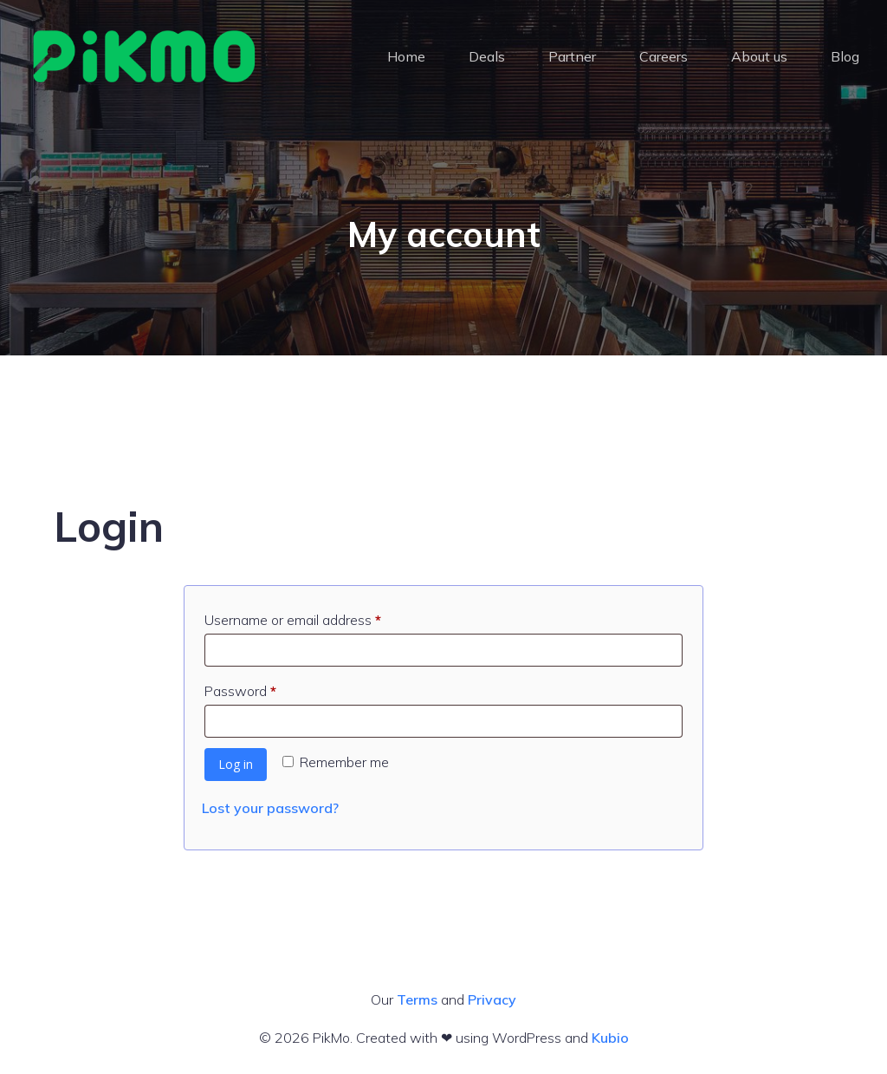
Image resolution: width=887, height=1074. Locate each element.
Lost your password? (270, 808)
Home (406, 56)
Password (267, 688)
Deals (487, 56)
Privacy (492, 999)
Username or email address (319, 617)
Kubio (610, 1037)
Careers (663, 56)
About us (759, 56)
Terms (417, 999)
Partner (572, 56)
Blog (845, 56)
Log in (235, 764)
